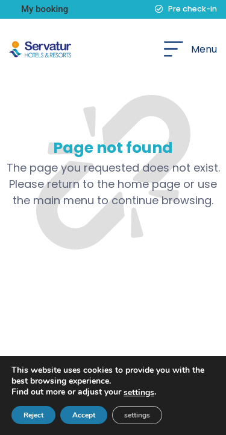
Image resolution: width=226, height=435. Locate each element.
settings (139, 392)
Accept (83, 415)
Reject (33, 415)
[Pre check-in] (159, 9)
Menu (204, 49)
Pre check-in (192, 9)
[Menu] (173, 49)
